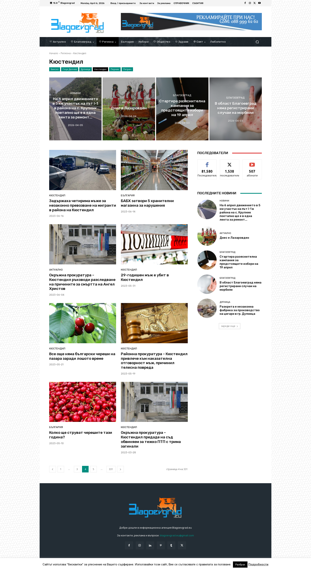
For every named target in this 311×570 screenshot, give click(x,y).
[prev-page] (52, 469)
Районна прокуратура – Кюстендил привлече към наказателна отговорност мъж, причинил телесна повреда (154, 361)
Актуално (129, 102)
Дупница (85, 69)
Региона (66, 53)
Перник (115, 69)
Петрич (127, 69)
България (128, 195)
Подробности (258, 564)
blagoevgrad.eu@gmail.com (177, 535)
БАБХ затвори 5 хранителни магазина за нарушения (147, 203)
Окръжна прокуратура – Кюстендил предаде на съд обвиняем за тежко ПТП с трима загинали (151, 439)
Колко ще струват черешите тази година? (80, 434)
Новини (75, 93)
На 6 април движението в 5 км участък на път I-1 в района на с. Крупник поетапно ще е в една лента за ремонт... (240, 212)
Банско (54, 69)
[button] (257, 42)
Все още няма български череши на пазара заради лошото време (82, 356)
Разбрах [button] (240, 564)
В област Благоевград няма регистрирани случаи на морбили (240, 286)
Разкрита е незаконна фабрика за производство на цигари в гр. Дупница (240, 310)
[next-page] (120, 469)
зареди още (229, 326)
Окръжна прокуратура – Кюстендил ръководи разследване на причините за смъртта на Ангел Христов (82, 282)
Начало (53, 53)
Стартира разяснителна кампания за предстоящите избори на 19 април (239, 262)
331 (111, 469)
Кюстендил (100, 69)
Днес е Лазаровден (234, 238)
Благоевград (182, 95)
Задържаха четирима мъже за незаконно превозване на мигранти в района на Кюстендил (82, 205)
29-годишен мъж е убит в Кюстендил (145, 277)
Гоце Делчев (69, 69)
